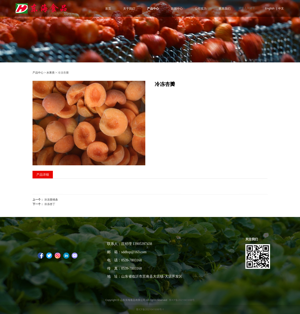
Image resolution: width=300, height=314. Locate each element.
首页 (108, 8)
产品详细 (42, 174)
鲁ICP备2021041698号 (181, 300)
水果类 (50, 72)
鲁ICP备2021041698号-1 (150, 309)
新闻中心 (177, 8)
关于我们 (129, 8)
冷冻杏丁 (49, 204)
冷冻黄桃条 (51, 199)
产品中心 (153, 8)
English (270, 8)
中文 (281, 8)
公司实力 (201, 8)
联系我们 (224, 8)
